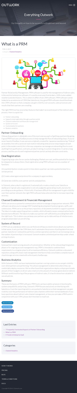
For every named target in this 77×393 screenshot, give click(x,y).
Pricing (5, 370)
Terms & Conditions (9, 379)
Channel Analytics (15, 52)
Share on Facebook (8, 311)
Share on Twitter (7, 307)
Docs (4, 383)
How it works (7, 366)
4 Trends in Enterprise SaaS (15, 335)
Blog (3, 374)
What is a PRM (11, 332)
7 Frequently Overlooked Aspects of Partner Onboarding (25, 329)
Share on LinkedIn (7, 303)
